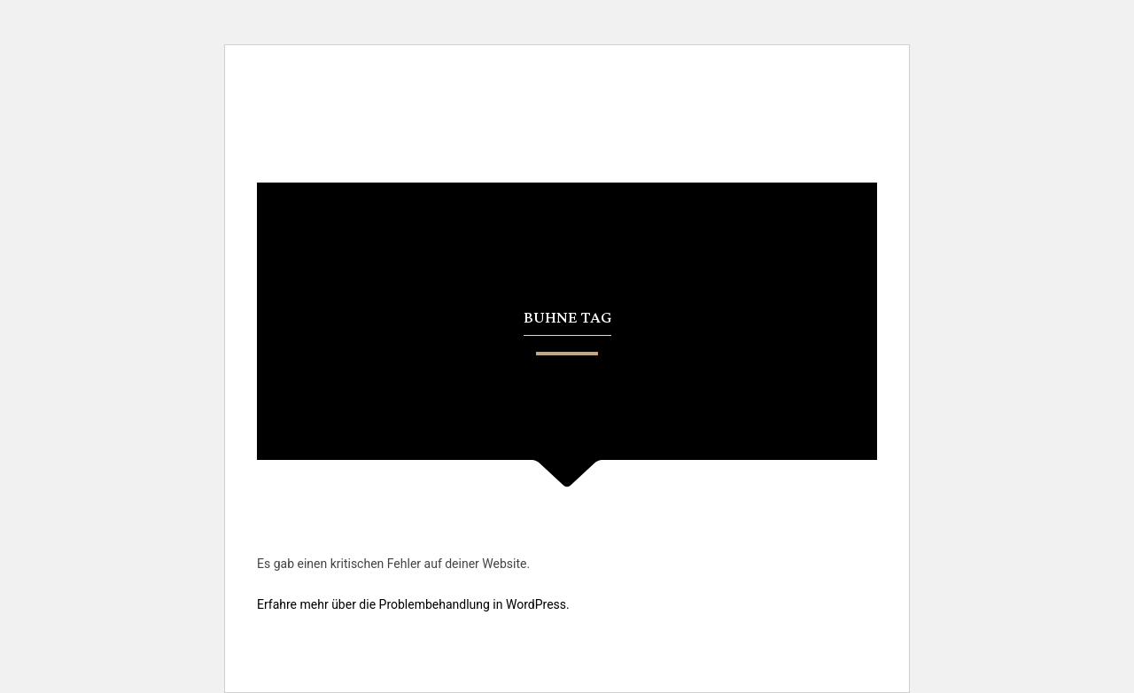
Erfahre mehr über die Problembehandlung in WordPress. (413, 604)
